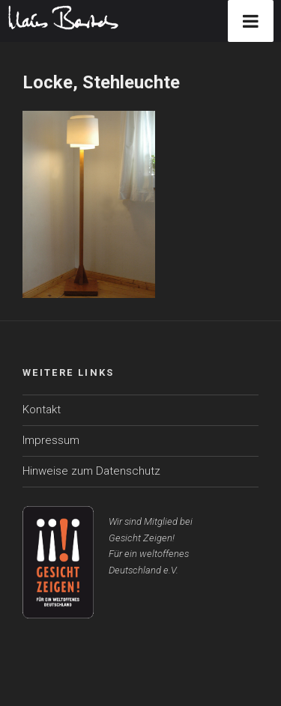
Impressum (50, 440)
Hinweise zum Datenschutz (91, 471)
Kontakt (41, 409)
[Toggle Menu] (251, 21)
